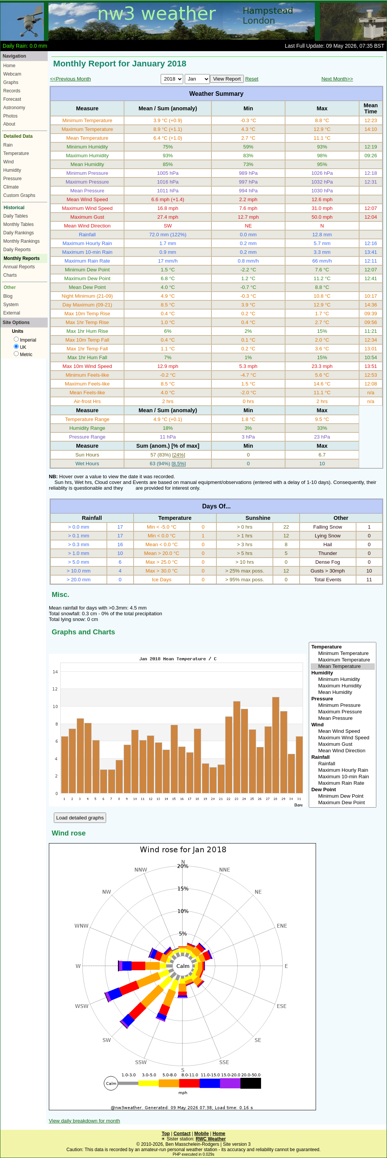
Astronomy (14, 107)
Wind (8, 162)
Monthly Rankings (21, 241)
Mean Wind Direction (343, 751)
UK (20, 347)
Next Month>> (337, 79)
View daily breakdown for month (84, 1121)
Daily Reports (17, 249)
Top (166, 1133)
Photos (10, 116)
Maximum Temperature (343, 660)
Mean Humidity (343, 692)
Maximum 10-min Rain (343, 777)
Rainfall (343, 764)
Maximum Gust (343, 744)
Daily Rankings (18, 232)
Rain (8, 145)
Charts (10, 275)
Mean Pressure (343, 718)
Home (9, 65)
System (11, 304)
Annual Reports (19, 266)
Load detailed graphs (80, 818)
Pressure (12, 178)
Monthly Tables (18, 224)
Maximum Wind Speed (343, 738)
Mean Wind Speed (343, 731)
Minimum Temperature (343, 653)
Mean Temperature (343, 666)
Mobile (201, 1133)
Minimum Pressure (343, 705)
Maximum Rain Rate (343, 783)
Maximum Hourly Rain (343, 770)
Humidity (12, 170)
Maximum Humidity (343, 686)
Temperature (16, 153)
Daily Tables (15, 216)
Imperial (25, 340)
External (11, 313)
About (9, 124)
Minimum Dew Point (343, 796)
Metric (23, 354)
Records (12, 91)
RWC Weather (211, 1139)
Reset (251, 79)
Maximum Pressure (343, 712)
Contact (182, 1133)
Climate (11, 187)
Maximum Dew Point (343, 803)
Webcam (12, 74)
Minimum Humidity (343, 679)
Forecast (12, 99)
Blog (8, 296)
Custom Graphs (19, 195)
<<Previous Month (70, 79)
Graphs (10, 82)
